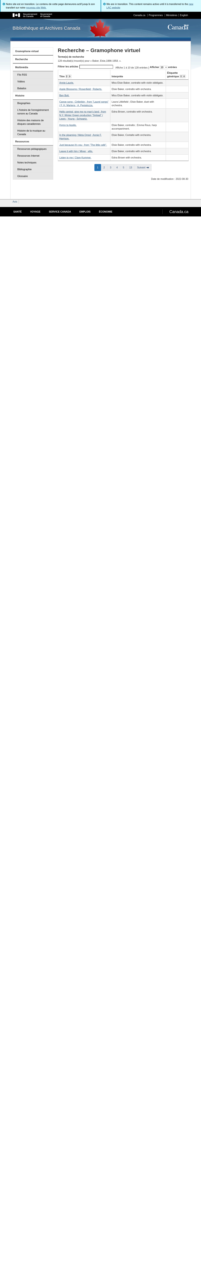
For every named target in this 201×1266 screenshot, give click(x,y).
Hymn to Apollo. (68, 125)
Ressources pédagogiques (31, 149)
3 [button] (112, 167)
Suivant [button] (141, 167)
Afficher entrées (163, 67)
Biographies (23, 103)
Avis (15, 201)
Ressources (22, 141)
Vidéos (21, 81)
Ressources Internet (28, 155)
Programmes (156, 15)
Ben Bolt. (64, 95)
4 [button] (118, 167)
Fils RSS (22, 74)
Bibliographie (24, 169)
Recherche (21, 59)
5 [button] (125, 167)
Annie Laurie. (66, 82)
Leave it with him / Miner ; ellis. (76, 151)
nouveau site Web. (36, 7)
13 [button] (132, 167)
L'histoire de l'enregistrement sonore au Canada (33, 112)
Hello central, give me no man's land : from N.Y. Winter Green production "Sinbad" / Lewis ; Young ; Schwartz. (82, 115)
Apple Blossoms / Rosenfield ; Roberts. (80, 89)
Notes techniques (26, 162)
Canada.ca (139, 15)
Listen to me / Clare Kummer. (75, 157)
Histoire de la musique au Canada (31, 132)
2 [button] (106, 167)
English (184, 15)
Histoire (20, 95)
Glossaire (22, 176)
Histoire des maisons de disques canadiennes (30, 122)
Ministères (171, 15)
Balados (21, 88)
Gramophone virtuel (27, 51)
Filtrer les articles (85, 67)
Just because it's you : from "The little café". (83, 145)
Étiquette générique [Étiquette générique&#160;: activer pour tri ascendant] (176, 75)
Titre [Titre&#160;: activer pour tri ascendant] (65, 76)
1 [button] (99, 167)
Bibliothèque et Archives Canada (46, 28)
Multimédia (21, 67)
